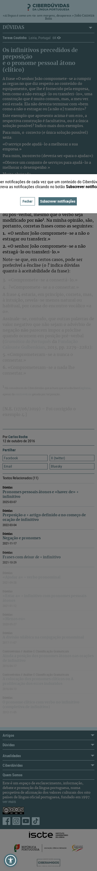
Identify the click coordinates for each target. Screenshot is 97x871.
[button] (10, 860)
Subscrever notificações (57, 201)
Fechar (28, 201)
